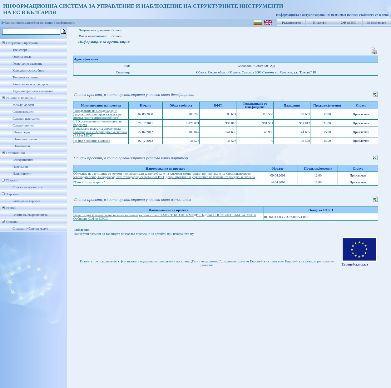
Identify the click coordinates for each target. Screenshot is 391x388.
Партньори (20, 166)
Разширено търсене (26, 201)
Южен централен (24, 139)
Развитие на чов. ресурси (30, 84)
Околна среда (22, 56)
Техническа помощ (25, 77)
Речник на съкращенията (29, 214)
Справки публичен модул (30, 228)
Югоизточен (21, 146)
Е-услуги (320, 22)
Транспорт (19, 50)
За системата (376, 22)
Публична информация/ (17, 22)
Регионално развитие (27, 63)
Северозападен (22, 111)
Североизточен (23, 125)
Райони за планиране (21, 98)
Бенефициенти (22, 160)
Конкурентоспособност (29, 70)
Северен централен (26, 118)
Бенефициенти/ (64, 22)
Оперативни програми (22, 43)
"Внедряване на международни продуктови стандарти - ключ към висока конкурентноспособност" (97, 114)
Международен (23, 105)
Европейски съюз (355, 264)
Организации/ (44, 22)
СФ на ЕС (348, 22)
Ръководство (291, 22)
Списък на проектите (27, 187)
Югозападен (21, 132)
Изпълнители (21, 173)
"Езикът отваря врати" (89, 182)
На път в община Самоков (91, 140)
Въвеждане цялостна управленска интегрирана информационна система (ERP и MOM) (100, 132)
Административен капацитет (32, 91)
